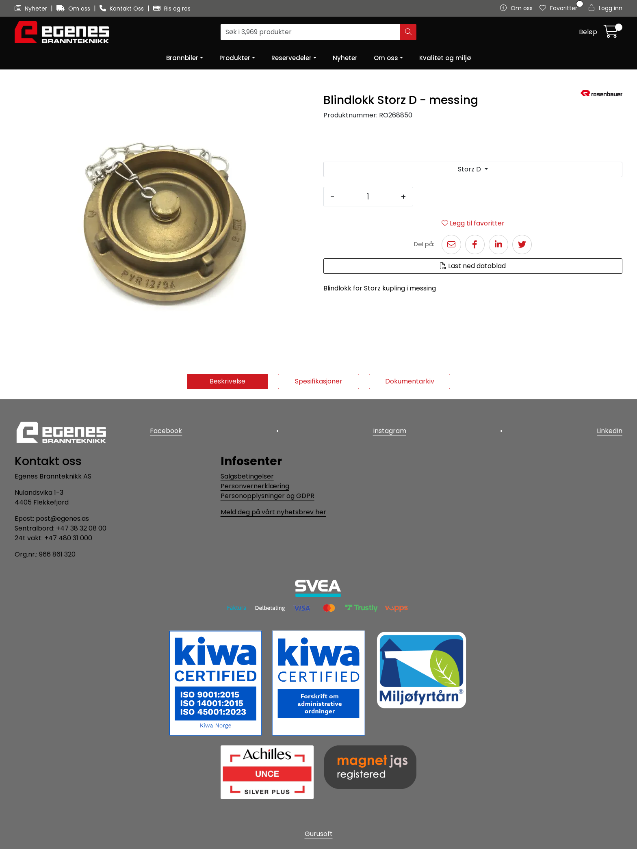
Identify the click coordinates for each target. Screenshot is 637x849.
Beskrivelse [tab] (227, 381)
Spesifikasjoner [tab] (318, 381)
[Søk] (311, 32)
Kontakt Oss (122, 8)
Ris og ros (172, 8)
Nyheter (32, 8)
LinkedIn (609, 430)
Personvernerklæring (255, 486)
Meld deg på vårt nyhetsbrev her (273, 512)
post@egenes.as (62, 518)
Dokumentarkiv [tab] (409, 381)
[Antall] (367, 196)
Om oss (74, 8)
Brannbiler (182, 58)
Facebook (166, 430)
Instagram (389, 430)
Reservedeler (291, 58)
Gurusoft (319, 833)
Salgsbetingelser (247, 476)
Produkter (234, 58)
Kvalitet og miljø (445, 58)
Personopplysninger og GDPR (267, 495)
